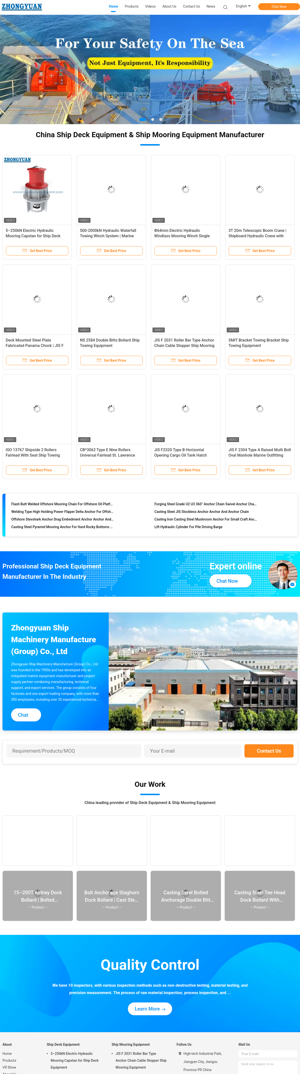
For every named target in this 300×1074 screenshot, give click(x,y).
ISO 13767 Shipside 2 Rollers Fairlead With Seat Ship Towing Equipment (33, 455)
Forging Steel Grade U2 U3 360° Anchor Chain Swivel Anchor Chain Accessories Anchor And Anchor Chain (205, 505)
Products (9, 1060)
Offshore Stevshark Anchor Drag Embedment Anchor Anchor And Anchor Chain (62, 521)
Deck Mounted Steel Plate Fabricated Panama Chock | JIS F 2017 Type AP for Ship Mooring (35, 345)
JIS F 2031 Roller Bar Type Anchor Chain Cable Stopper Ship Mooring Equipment (184, 345)
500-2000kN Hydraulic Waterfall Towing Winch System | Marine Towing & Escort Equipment (108, 236)
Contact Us (269, 751)
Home (7, 1054)
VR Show (9, 1067)
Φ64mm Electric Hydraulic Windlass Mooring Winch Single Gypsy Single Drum (182, 236)
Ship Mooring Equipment (131, 1044)
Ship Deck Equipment (63, 1044)
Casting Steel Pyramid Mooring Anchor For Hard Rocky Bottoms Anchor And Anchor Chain (62, 528)
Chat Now (279, 7)
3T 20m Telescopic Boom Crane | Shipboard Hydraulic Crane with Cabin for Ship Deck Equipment (257, 236)
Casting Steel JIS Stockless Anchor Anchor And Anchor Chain (201, 513)
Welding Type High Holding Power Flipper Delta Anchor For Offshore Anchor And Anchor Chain (62, 513)
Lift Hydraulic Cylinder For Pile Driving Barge (188, 528)
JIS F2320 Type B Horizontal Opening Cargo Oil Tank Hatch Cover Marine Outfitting (180, 455)
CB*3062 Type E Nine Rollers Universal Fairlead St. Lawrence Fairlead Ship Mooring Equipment (109, 455)
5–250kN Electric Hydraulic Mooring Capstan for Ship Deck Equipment (33, 236)
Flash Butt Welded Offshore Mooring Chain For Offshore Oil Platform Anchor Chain (62, 505)
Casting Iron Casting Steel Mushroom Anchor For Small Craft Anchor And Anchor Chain (205, 521)
